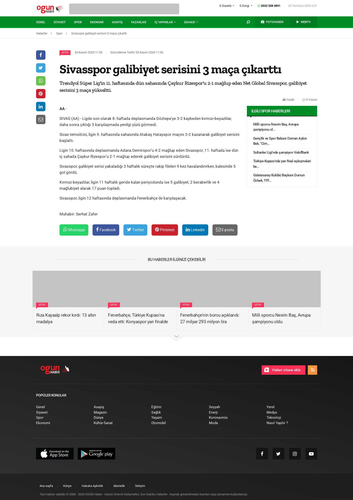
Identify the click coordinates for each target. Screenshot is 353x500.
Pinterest (165, 229)
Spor (65, 52)
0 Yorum (309, 99)
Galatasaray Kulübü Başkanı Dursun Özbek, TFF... (279, 178)
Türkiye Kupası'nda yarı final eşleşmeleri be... (282, 164)
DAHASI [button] (190, 22)
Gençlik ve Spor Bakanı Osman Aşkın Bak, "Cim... (280, 141)
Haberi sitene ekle (282, 369)
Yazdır (288, 99)
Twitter (135, 229)
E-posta (225, 229)
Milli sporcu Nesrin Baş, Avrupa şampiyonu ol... (276, 127)
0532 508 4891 (269, 5)
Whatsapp (74, 229)
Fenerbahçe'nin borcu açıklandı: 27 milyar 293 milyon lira (210, 318)
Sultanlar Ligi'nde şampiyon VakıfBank (281, 152)
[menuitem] (45, 22)
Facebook (106, 229)
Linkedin (195, 229)
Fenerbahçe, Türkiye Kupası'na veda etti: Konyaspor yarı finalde (138, 318)
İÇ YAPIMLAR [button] (164, 22)
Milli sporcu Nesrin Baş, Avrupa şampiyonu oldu (281, 318)
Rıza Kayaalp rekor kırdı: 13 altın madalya (66, 318)
